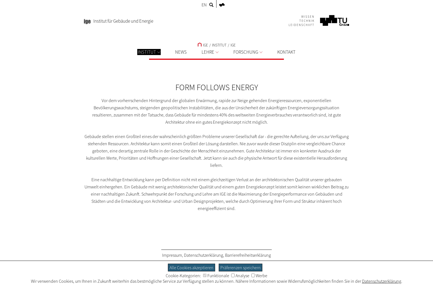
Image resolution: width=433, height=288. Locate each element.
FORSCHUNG (247, 52)
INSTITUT (149, 52)
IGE (203, 45)
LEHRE (210, 52)
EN (204, 4)
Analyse (240, 275)
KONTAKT (286, 52)
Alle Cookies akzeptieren (191, 267)
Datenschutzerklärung (203, 255)
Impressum (172, 255)
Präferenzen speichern (240, 267)
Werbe (259, 275)
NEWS (181, 52)
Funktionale (216, 275)
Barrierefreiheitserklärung (248, 255)
